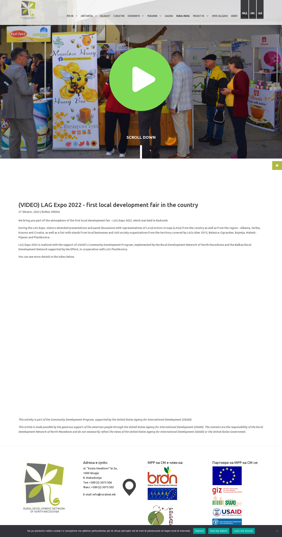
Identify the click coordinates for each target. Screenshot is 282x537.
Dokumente (134, 16)
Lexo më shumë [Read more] (243, 530)
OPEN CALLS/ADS (220, 16)
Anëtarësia (87, 16)
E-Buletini (119, 16)
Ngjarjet (105, 16)
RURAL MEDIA (183, 16)
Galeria (169, 16)
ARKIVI (234, 16)
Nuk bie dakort (218, 530)
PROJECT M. (199, 16)
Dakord (199, 530)
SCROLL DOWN (141, 137)
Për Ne (70, 16)
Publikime (152, 16)
